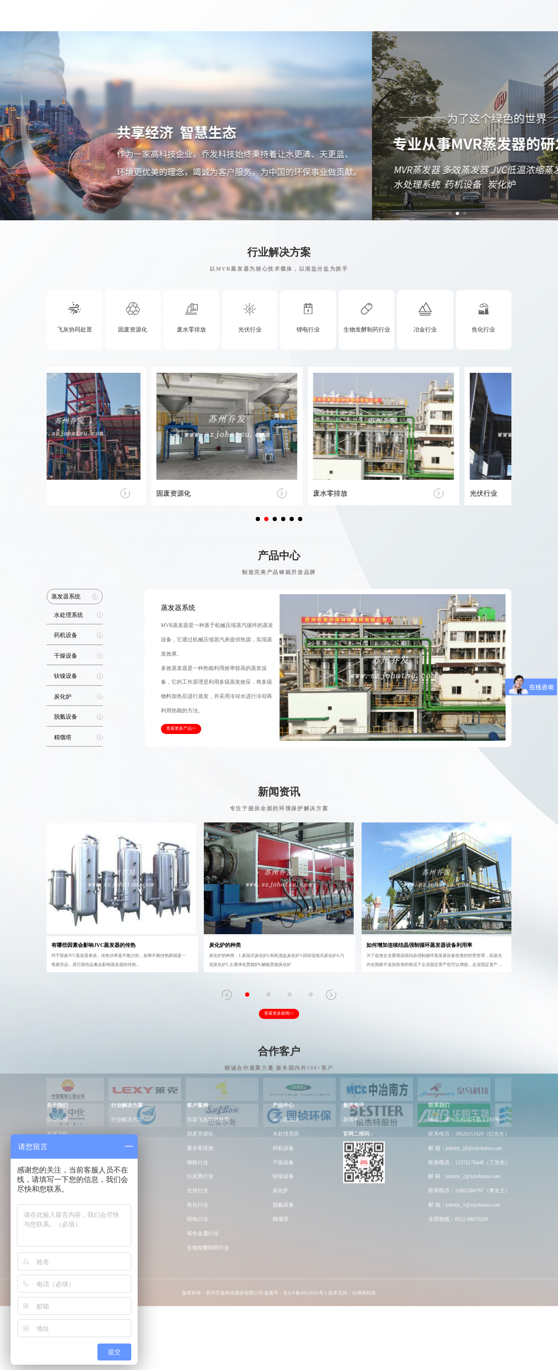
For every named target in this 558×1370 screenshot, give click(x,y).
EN (499, 21)
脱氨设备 (283, 1040)
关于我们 (196, 21)
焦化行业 (197, 1040)
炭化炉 (281, 1026)
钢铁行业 (197, 997)
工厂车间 (392, 21)
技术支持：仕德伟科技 (352, 1128)
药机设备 (283, 983)
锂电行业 (197, 1054)
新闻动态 (429, 21)
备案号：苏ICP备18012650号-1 (295, 1128)
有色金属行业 (203, 1068)
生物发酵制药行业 (208, 1083)
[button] (450, 213)
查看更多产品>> (181, 728)
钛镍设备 (283, 1012)
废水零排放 (200, 983)
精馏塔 (281, 1054)
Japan (512, 21)
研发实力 (355, 21)
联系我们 (466, 21)
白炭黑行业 (200, 1012)
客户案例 (281, 21)
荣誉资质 (57, 983)
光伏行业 (197, 1026)
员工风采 (57, 997)
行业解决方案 (239, 21)
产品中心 (318, 21)
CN (488, 21)
